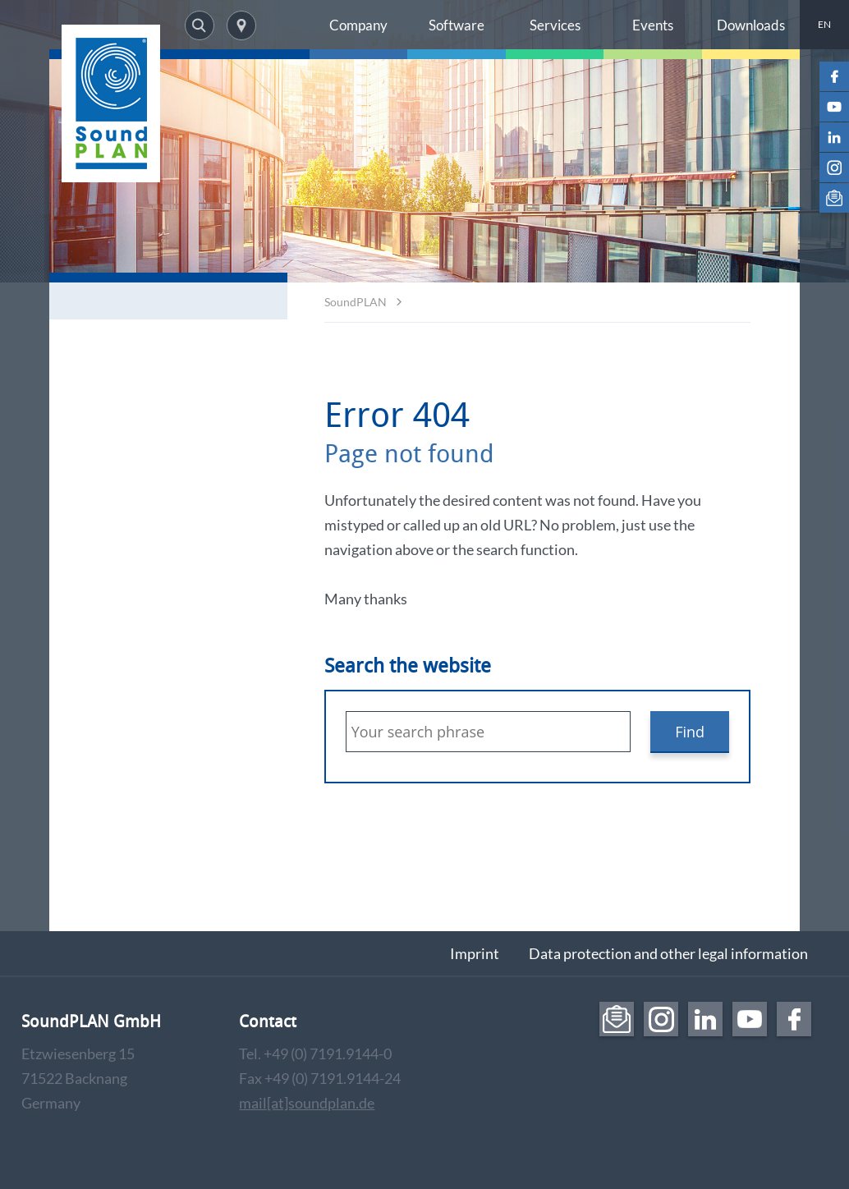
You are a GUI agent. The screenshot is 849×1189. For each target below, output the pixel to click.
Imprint (474, 953)
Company (358, 25)
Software (456, 25)
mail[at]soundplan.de (306, 1103)
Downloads (751, 25)
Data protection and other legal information (668, 953)
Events (652, 25)
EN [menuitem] (824, 24)
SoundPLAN (355, 302)
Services (555, 25)
